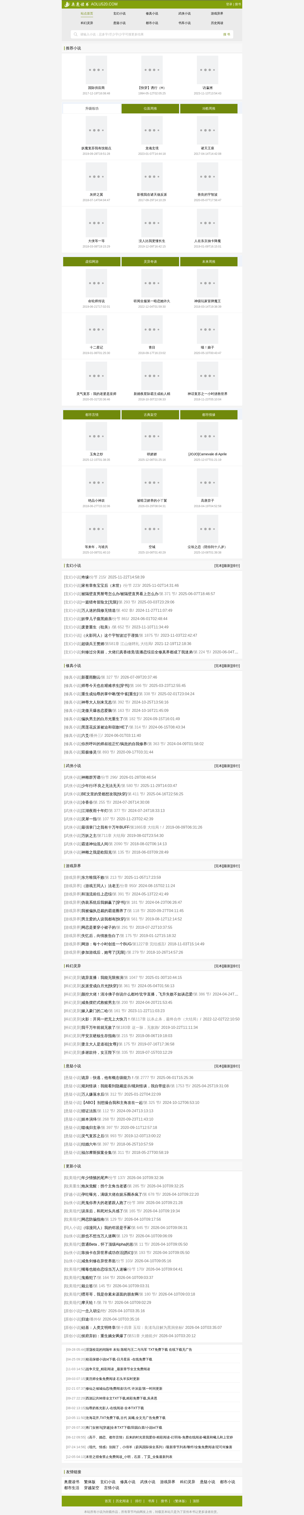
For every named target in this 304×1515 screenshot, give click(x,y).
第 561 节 (134, 919)
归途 (85, 1319)
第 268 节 (106, 1119)
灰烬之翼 (96, 194)
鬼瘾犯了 (89, 1278)
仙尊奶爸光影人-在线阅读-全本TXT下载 (115, 1408)
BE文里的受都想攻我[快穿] (104, 794)
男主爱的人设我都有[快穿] (103, 919)
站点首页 (87, 13)
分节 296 (108, 777)
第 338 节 (147, 694)
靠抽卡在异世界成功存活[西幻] (107, 1253)
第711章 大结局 (111, 836)
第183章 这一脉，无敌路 (137, 1027)
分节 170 (135, 1269)
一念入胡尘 (90, 1311)
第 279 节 (136, 952)
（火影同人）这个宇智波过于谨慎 (109, 635)
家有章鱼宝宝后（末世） (102, 585)
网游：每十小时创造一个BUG (106, 944)
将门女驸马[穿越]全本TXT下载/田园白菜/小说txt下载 (124, 1427)
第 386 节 (202, 994)
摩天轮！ (89, 1303)
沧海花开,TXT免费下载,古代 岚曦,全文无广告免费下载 (126, 1418)
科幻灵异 (87, 23)
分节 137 (116, 1178)
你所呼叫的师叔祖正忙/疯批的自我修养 (114, 744)
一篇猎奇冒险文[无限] (99, 602)
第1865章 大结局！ (146, 827)
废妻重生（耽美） (96, 627)
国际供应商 (96, 88)
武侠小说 (184, 13)
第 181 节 (134, 902)
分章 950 (127, 886)
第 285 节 (136, 1186)
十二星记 (96, 347)
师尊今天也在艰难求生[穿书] (105, 686)
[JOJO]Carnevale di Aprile (208, 454)
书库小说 (184, 23)
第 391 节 (121, 894)
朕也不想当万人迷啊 (98, 1236)
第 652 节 (121, 627)
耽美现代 (72, 1178)
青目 (152, 347)
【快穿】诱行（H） (152, 88)
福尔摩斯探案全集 (96, 1153)
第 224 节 (202, 652)
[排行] (235, 566)
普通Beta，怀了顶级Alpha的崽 (107, 1244)
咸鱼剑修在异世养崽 (98, 1261)
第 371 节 (168, 594)
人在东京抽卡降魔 (207, 241)
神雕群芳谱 (90, 777)
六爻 (85, 735)
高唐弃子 (207, 500)
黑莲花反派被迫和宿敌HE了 (104, 727)
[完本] (218, 566)
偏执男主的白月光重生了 (102, 719)
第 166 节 (138, 686)
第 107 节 (106, 819)
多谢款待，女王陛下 (98, 1052)
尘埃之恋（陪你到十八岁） (208, 547)
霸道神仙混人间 (94, 844)
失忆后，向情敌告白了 (100, 936)
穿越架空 (91, 1488)
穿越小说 (72, 1194)
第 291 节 (125, 927)
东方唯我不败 (92, 877)
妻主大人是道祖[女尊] (99, 1044)
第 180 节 (147, 1294)
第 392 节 (121, 702)
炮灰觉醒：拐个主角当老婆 (104, 1186)
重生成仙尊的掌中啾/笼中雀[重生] (109, 694)
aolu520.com (91, 4)
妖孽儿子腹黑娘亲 (96, 619)
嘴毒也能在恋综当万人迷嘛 (104, 1269)
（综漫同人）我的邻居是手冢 (106, 1228)
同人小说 (72, 1228)
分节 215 (97, 577)
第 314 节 (138, 727)
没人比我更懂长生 (152, 241)
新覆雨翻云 (90, 677)
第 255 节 (102, 802)
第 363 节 (156, 744)
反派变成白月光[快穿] (99, 986)
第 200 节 (125, 1002)
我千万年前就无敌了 (98, 1027)
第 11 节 (141, 1244)
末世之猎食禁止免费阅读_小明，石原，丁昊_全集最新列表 (129, 1457)
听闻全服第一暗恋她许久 (152, 301)
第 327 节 (109, 677)
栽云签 (87, 1286)
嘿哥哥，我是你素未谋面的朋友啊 (109, 1294)
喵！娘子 (207, 347)
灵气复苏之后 (92, 1136)
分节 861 (120, 619)
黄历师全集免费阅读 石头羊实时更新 (113, 1379)
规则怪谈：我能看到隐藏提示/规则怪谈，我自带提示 (125, 1086)
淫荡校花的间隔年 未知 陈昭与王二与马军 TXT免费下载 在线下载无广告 (139, 1349)
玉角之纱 (96, 454)
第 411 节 (136, 794)
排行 (138, 1501)
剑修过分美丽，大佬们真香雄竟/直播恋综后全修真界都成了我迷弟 (137, 652)
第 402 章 (125, 610)
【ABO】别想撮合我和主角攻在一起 (112, 1103)
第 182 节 (132, 719)
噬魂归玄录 (90, 1128)
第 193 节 (142, 1253)
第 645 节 (140, 1228)
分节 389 (135, 1203)
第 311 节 (121, 1153)
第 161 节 (117, 1011)
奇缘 (85, 577)
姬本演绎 (89, 1119)
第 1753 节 (180, 1086)
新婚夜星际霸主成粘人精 (152, 394)
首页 (108, 1501)
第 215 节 (125, 1036)
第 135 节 (121, 852)
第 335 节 (125, 1052)
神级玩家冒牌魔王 (207, 301)
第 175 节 (128, 936)
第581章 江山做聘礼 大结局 (128, 644)
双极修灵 (89, 752)
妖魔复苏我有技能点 (96, 148)
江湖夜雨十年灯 (94, 811)
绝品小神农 (96, 500)
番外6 (95, 1319)
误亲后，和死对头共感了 (102, 1211)
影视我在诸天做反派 (152, 194)
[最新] (227, 566)
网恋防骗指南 (92, 1219)
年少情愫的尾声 (94, 1178)
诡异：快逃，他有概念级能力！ (108, 1078)
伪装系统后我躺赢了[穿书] (103, 902)
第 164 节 (106, 1278)
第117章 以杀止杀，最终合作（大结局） (166, 1019)
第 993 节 (113, 1136)
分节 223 (131, 585)
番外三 (95, 735)
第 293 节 (127, 602)
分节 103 (124, 1261)
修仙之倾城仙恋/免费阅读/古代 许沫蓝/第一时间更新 (124, 1388)
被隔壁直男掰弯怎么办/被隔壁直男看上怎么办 (119, 594)
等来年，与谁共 (96, 547)
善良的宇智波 (208, 194)
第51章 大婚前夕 (142, 1336)
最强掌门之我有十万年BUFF (105, 827)
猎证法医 (89, 1111)
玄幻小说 (119, 13)
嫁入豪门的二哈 (94, 1011)
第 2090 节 (118, 844)
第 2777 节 (145, 1078)
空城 (152, 547)
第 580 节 (130, 786)
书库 (151, 1501)
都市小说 (152, 23)
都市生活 (71, 1488)
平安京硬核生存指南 (98, 1036)
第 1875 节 (148, 635)
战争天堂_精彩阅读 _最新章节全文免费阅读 (118, 1369)
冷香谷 (87, 802)
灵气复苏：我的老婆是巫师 (96, 394)
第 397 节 (109, 1128)
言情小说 (111, 1488)
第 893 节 (106, 752)
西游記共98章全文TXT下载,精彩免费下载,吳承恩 (121, 1398)
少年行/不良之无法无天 (100, 786)
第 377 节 (117, 811)
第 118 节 (136, 911)
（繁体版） (180, 1501)
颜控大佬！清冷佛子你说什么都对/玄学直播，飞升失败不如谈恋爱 (137, 994)
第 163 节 (121, 711)
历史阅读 (217, 23)
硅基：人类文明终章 (98, 1328)
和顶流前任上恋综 (96, 894)
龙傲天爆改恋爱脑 (96, 711)
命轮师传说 (96, 301)
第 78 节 (105, 1303)
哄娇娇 (152, 454)
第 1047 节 (133, 978)
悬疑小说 (119, 23)
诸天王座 (207, 148)
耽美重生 (72, 1186)
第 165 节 (132, 1211)
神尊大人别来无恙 (96, 702)
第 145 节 (102, 1286)
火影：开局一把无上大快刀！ (106, 1019)
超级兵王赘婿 (92, 644)
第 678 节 (151, 1194)
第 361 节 (127, 986)
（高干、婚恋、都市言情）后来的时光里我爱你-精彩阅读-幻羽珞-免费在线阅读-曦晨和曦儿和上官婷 (159, 1437)
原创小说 (72, 1311)
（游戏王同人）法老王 (100, 886)
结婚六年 (89, 1144)
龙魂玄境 (152, 148)
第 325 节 (152, 1103)
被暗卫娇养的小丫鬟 (152, 500)
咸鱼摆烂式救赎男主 (98, 1002)
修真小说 (152, 13)
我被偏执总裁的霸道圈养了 (104, 911)
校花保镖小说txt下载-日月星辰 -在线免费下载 (119, 1359)
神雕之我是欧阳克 (96, 852)
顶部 (196, 1501)
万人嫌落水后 (92, 1094)
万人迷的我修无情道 (98, 610)
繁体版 (89, 1482)
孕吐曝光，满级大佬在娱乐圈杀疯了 (111, 1194)
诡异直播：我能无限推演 (102, 978)
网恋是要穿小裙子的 (98, 927)
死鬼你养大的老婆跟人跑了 (104, 1203)
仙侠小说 (72, 1203)
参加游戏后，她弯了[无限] (103, 952)
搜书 (238, 4)
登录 (229, 4)
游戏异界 (217, 13)
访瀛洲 (208, 88)
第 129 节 (113, 1219)
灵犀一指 (89, 819)
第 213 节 (113, 877)
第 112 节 (106, 1111)
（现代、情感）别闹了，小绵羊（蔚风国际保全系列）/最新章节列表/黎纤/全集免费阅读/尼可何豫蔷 (159, 1447)
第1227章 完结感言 (149, 944)
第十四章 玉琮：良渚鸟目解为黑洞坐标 (149, 1328)
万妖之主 (89, 836)
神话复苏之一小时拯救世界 (208, 394)
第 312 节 (113, 1094)
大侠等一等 (96, 241)
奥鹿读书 (71, 1482)
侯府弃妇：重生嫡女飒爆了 (104, 1336)
